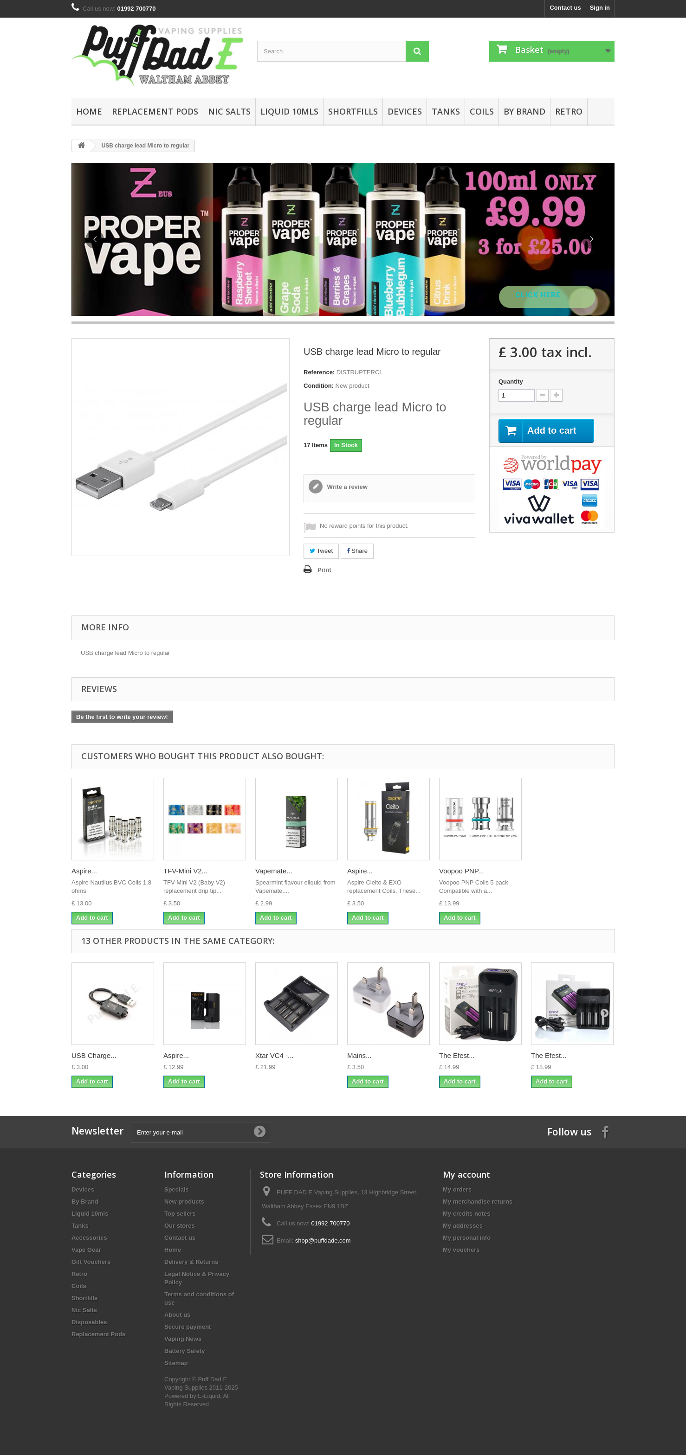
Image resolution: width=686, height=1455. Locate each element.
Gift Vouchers (90, 1261)
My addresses (463, 1225)
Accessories (89, 1237)
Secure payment (187, 1326)
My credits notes (467, 1213)
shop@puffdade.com (323, 1240)
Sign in (600, 7)
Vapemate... (273, 871)
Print (324, 569)
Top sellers (180, 1213)
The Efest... (457, 1055)
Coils (482, 111)
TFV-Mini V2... (185, 871)
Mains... (359, 1055)
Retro (568, 111)
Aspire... (84, 871)
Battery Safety (184, 1350)
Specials (176, 1189)
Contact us (565, 7)
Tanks (446, 111)
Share (357, 550)
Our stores (179, 1225)
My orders (457, 1189)
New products (184, 1201)
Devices (405, 111)
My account (466, 1174)
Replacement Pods (155, 111)
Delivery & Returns (191, 1261)
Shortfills (353, 111)
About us (177, 1314)
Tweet (321, 550)
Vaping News (182, 1338)
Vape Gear (86, 1249)
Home (89, 111)
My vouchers (461, 1249)
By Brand (524, 111)
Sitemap (176, 1362)
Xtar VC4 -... (274, 1055)
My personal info (467, 1237)
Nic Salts (229, 111)
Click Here (539, 295)
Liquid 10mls (289, 111)
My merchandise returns (477, 1201)
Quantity (510, 381)
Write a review (346, 486)
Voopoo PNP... (461, 871)
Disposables (89, 1322)
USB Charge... (93, 1055)
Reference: (319, 372)
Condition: (319, 385)
